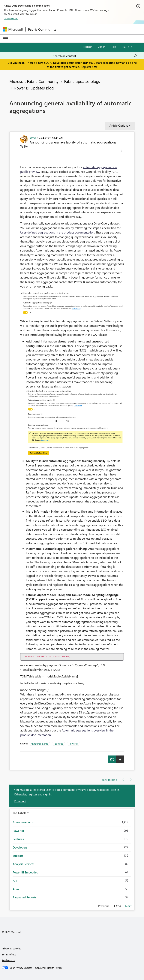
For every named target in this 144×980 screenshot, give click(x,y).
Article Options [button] (119, 125)
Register (87, 46)
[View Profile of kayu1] (33, 138)
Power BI (73, 743)
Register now (89, 67)
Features (58, 743)
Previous (103, 906)
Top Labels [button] (19, 813)
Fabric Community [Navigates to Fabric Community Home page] (42, 29)
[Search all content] (95, 55)
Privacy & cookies (11, 948)
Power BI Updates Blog (34, 87)
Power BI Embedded (25, 872)
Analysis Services (23, 864)
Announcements (39, 743)
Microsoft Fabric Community (33, 81)
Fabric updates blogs (82, 81)
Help (113, 46)
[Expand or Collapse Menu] (5, 39)
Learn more (11, 18)
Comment (20, 801)
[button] (121, 151)
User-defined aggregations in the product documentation (57, 232)
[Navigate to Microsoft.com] (13, 29)
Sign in (101, 46)
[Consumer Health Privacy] (48, 967)
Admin (17, 889)
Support (18, 856)
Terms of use (9, 954)
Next (128, 906)
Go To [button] (125, 46)
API (15, 880)
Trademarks (8, 960)
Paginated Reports (24, 897)
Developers (20, 847)
